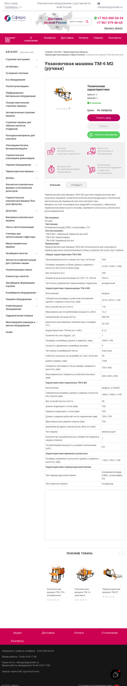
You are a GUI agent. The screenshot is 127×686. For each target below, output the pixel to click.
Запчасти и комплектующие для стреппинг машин (21, 261)
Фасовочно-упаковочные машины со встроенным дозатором (19, 187)
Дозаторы (11, 210)
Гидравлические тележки (19, 315)
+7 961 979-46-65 (110, 23)
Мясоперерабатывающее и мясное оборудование (20, 324)
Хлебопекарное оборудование (14, 307)
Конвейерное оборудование (21, 292)
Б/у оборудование (15, 79)
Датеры (10, 178)
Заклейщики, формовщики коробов (20, 284)
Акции (9, 332)
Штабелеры (12, 66)
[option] (57, 589)
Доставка (67, 37)
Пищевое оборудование (19, 299)
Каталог (10, 39)
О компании (31, 39)
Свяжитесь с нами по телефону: (19, 651)
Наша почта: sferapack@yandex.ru (20, 662)
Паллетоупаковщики (17, 86)
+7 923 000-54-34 (110, 18)
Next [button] (123, 553)
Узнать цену (103, 117)
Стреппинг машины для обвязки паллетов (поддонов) (18, 125)
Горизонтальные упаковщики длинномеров (20, 157)
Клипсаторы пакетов (17, 276)
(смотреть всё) (26, 52)
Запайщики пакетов (17, 253)
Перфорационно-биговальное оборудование (21, 94)
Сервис (98, 37)
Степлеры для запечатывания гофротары (20, 235)
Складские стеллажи (17, 73)
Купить (103, 126)
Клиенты (50, 37)
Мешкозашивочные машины (16, 245)
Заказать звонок (113, 28)
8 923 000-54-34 (45, 651)
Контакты (114, 37)
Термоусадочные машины (20, 171)
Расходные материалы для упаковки (20, 137)
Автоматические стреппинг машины (20, 114)
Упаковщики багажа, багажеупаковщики (17, 147)
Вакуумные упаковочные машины (19, 219)
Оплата (83, 37)
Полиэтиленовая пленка (19, 269)
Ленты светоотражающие (20, 227)
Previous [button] (119, 553)
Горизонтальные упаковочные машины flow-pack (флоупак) (21, 200)
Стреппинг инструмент (18, 59)
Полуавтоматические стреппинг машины (17, 104)
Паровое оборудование (18, 164)
